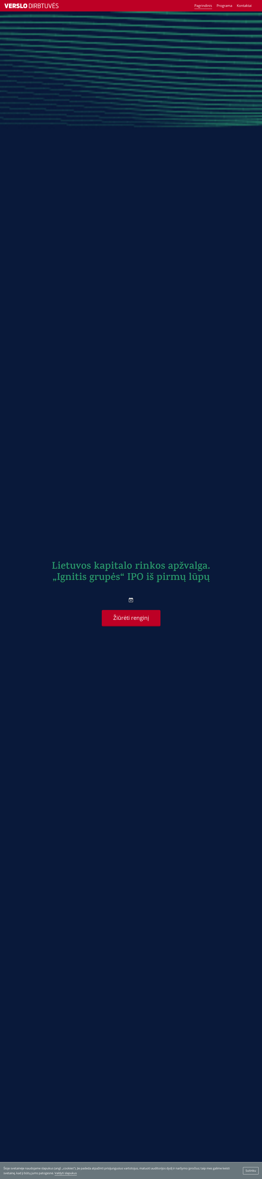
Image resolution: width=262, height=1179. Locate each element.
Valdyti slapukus (66, 1173)
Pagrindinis (203, 5)
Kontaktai (244, 5)
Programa (224, 5)
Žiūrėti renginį (131, 617)
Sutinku (250, 1170)
